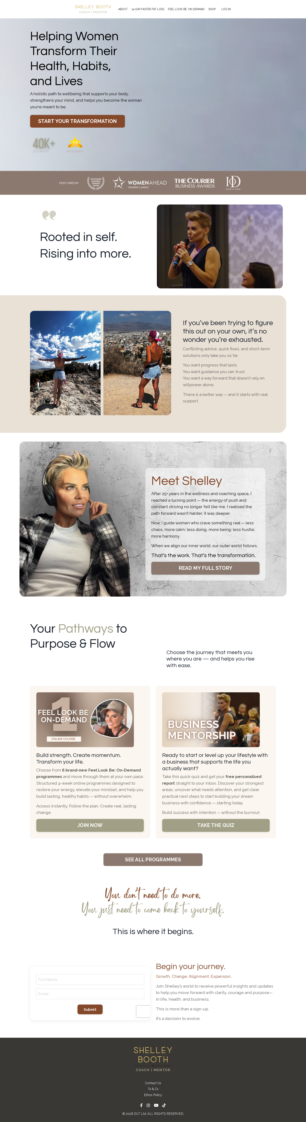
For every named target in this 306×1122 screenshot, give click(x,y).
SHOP (212, 9)
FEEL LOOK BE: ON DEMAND (186, 9)
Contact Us (153, 1083)
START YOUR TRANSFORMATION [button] (77, 121)
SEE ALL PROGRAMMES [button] (153, 859)
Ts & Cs (153, 1089)
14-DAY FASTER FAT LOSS (148, 9)
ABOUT (123, 9)
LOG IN (226, 9)
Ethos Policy (153, 1095)
